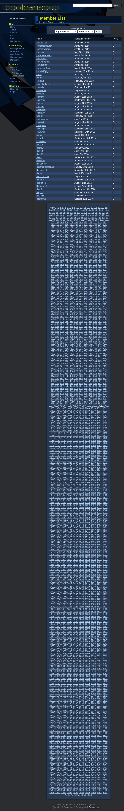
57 (64, 215)
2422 (105, 758)
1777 (75, 599)
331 (52, 269)
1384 (57, 502)
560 (57, 316)
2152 (105, 691)
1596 (69, 554)
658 (66, 336)
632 (57, 331)
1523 (51, 537)
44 (78, 212)
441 (62, 292)
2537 (75, 787)
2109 (87, 681)
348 (76, 272)
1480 (93, 525)
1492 (105, 527)
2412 (105, 755)
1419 (87, 510)
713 (99, 346)
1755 (63, 594)
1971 (99, 646)
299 (71, 262)
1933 (51, 639)
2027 (75, 661)
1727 (75, 587)
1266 (69, 473)
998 (84, 406)
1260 (93, 470)
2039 (87, 663)
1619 (87, 559)
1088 (81, 428)
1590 (93, 552)
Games (13, 67)
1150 (93, 443)
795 (90, 363)
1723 (51, 587)
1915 (63, 634)
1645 (63, 567)
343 (52, 272)
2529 (87, 785)
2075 (63, 673)
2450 (93, 765)
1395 (63, 505)
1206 (69, 458)
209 (99, 242)
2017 (75, 658)
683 (71, 341)
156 (76, 232)
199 (52, 242)
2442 (105, 763)
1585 (63, 552)
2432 (105, 760)
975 (90, 401)
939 (90, 393)
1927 (75, 636)
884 (57, 383)
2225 (63, 711)
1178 (81, 450)
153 (62, 232)
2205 (63, 706)
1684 (57, 577)
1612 (105, 557)
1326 (69, 487)
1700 (93, 579)
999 (88, 406)
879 (90, 381)
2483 (51, 775)
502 (66, 304)
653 (99, 334)
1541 (99, 539)
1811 (99, 606)
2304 (57, 730)
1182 (105, 450)
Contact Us (15, 41)
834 (104, 371)
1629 (87, 562)
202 (66, 242)
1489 (87, 527)
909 (62, 388)
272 (57, 257)
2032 (105, 661)
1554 (57, 544)
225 (62, 247)
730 (66, 351)
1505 (63, 532)
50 (100, 212)
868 (95, 378)
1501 (99, 530)
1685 (63, 577)
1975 (63, 649)
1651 (99, 567)
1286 (69, 478)
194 (85, 240)
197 (99, 240)
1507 (75, 532)
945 (62, 396)
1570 (93, 547)
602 (85, 324)
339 (90, 269)
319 (52, 267)
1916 (69, 634)
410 (85, 284)
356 (57, 274)
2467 (75, 770)
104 (57, 222)
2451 (99, 765)
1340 (93, 490)
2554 (57, 792)
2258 (81, 718)
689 (99, 341)
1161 (99, 445)
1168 (81, 448)
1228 (81, 463)
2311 (99, 730)
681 (62, 341)
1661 (99, 569)
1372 (105, 497)
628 (95, 329)
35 (107, 210)
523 (52, 309)
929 (99, 391)
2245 (63, 715)
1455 (63, 520)
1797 (75, 604)
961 (81, 398)
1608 (81, 557)
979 (52, 403)
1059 (87, 420)
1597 (75, 554)
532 (95, 309)
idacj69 (39, 151)
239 (71, 249)
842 (85, 373)
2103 (51, 681)
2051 (99, 666)
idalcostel (40, 160)
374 (85, 277)
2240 (93, 713)
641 (99, 331)
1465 (63, 522)
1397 (75, 505)
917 (99, 388)
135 (90, 227)
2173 (51, 698)
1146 (69, 443)
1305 (63, 482)
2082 (105, 673)
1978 (81, 649)
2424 (57, 760)
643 (52, 334)
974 (85, 401)
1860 (93, 619)
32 (96, 210)
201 (62, 242)
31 (93, 210)
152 (57, 232)
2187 (75, 701)
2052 (105, 666)
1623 (51, 562)
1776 (69, 599)
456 (76, 294)
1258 (81, 470)
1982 (105, 649)
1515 (63, 535)
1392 (105, 502)
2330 (93, 735)
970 (66, 401)
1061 (99, 420)
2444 (57, 765)
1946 (69, 641)
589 (81, 321)
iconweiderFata (43, 68)
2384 (57, 750)
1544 (57, 542)
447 (90, 292)
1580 (93, 549)
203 (71, 242)
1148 (81, 443)
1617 (75, 559)
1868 (81, 621)
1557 (75, 544)
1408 (81, 507)
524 (57, 309)
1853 (51, 619)
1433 (51, 515)
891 (90, 383)
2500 (93, 777)
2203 (51, 706)
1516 (69, 535)
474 (104, 297)
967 (52, 401)
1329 (87, 487)
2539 (87, 787)
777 (62, 361)
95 (78, 220)
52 (107, 212)
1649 (87, 567)
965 (99, 398)
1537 (75, 539)
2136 (69, 688)
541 (81, 311)
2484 (57, 775)
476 (57, 299)
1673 (51, 574)
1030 (93, 413)
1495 (63, 530)
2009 (87, 656)
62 (82, 215)
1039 (87, 416)
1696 (69, 579)
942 (104, 393)
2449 (87, 765)
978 (104, 401)
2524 (57, 785)
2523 (51, 785)
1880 (93, 624)
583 (52, 321)
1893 (51, 629)
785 (99, 361)
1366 (69, 497)
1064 (57, 423)
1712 (105, 582)
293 (99, 259)
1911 (99, 631)
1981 (99, 649)
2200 (93, 703)
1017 (75, 411)
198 (104, 240)
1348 (81, 492)
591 (90, 321)
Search (13, 33)
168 (76, 235)
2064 (57, 671)
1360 (93, 495)
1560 (93, 544)
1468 (81, 522)
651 (90, 334)
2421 (99, 758)
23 (64, 210)
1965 (63, 646)
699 (90, 344)
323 (71, 267)
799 (52, 366)
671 (71, 339)
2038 (81, 663)
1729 (87, 587)
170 (85, 235)
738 (104, 351)
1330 (93, 487)
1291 (99, 478)
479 (71, 299)
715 (52, 349)
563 (71, 316)
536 (57, 311)
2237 (75, 713)
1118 (81, 435)
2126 (69, 686)
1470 (93, 522)
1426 (69, 512)
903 (90, 386)
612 (76, 326)
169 (81, 235)
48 (93, 212)
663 (90, 336)
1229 (87, 463)
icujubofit (40, 122)
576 (76, 319)
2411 (99, 755)
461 (99, 294)
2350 (93, 740)
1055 (63, 420)
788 (57, 363)
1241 (99, 465)
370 (66, 277)
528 (76, 309)
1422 (105, 510)
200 (57, 242)
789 (62, 363)
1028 (81, 413)
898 (66, 386)
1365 (63, 497)
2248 (81, 715)
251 (71, 252)
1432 (105, 512)
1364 (57, 497)
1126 (69, 438)
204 (76, 242)
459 (90, 294)
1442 (105, 515)
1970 (93, 646)
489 (62, 301)
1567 (75, 547)
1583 (51, 552)
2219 (87, 708)
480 (76, 299)
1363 (51, 497)
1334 (57, 490)
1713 (51, 584)
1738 (81, 589)
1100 (93, 430)
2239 (87, 713)
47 (89, 212)
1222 (105, 460)
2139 (87, 688)
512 (57, 306)
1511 (99, 532)
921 (62, 391)
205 (81, 242)
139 (52, 230)
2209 (87, 706)
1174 (57, 450)
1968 (81, 646)
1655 (63, 569)
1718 (81, 584)
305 (99, 262)
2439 (87, 763)
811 (52, 368)
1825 (63, 611)
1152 (105, 443)
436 (95, 289)
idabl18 (39, 144)
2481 (99, 773)
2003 (51, 656)
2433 (51, 763)
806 (85, 366)
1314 (57, 485)
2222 (105, 708)
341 (99, 269)
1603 (51, 557)
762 (104, 356)
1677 (75, 574)
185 (99, 237)
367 (52, 277)
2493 (51, 777)
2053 (51, 668)
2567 (90, 795)
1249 (87, 468)
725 (99, 349)
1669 (87, 572)
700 (95, 344)
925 (81, 391)
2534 (57, 787)
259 (52, 254)
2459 (87, 768)
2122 (105, 683)
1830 (93, 611)
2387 (75, 750)
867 (90, 378)
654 (104, 334)
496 (95, 301)
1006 (69, 408)
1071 (99, 423)
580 (95, 319)
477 (62, 299)
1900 (93, 629)
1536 (69, 539)
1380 (93, 500)
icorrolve (40, 81)
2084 (57, 676)
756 (76, 356)
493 (81, 301)
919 (52, 391)
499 (52, 304)
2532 (105, 785)
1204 (57, 458)
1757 (75, 594)
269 (99, 254)
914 (85, 388)
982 (66, 403)
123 (90, 225)
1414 (57, 510)
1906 (69, 631)
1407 (75, 507)
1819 (87, 609)
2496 (69, 777)
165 (62, 235)
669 (62, 339)
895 (52, 386)
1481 (99, 525)
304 (95, 262)
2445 (63, 765)
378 (104, 277)
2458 (81, 768)
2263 (51, 720)
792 (76, 363)
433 (81, 289)
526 (66, 309)
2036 (69, 663)
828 (76, 371)
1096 (69, 430)
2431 (99, 760)
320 (57, 267)
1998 (81, 654)
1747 (75, 592)
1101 (99, 430)
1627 (75, 562)
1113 (51, 435)
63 (85, 215)
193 (81, 240)
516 (76, 306)
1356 (69, 495)
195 (90, 240)
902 (85, 386)
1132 (105, 438)
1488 (81, 527)
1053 (51, 420)
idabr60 (39, 148)
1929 (87, 636)
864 (76, 378)
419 (71, 287)
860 (57, 378)
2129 (87, 686)
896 (57, 386)
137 (99, 227)
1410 (93, 507)
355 (52, 274)
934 (66, 393)
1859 (87, 619)
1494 (57, 530)
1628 (81, 562)
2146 (69, 691)
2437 (75, 763)
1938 (81, 639)
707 (71, 346)
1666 (69, 572)
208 (95, 242)
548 (57, 314)
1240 (93, 465)
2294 (57, 728)
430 (66, 289)
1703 (51, 582)
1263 (51, 473)
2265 (63, 720)
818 (85, 368)
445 (81, 292)
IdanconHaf (41, 170)
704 (57, 346)
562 (66, 316)
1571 (99, 547)
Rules (12, 38)
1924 (57, 636)
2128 (81, 686)
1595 (63, 554)
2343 (51, 740)
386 (85, 279)
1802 (105, 604)
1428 (81, 512)
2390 (93, 750)
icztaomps (41, 141)
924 (76, 391)
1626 (69, 562)
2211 (99, 706)
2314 (57, 733)
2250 (93, 715)
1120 (93, 435)
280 (95, 257)
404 (57, 284)
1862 (105, 619)
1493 (51, 530)
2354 (57, 743)
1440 (93, 515)
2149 (87, 691)
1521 (99, 535)
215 (71, 244)
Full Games (17, 70)
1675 (63, 574)
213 (62, 244)
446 (85, 292)
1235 (63, 465)
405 (62, 284)
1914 (57, 634)
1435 (63, 515)
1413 (51, 510)
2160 (93, 693)
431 (71, 289)
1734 (57, 589)
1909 (87, 631)
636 (76, 331)
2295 (63, 728)
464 (57, 297)
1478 (81, 525)
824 (57, 371)
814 (66, 368)
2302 (105, 728)
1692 (105, 577)
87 (50, 220)
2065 (63, 671)
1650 (93, 567)
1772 (105, 597)
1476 (69, 525)
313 (81, 264)
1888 (81, 626)
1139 (87, 440)
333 (62, 269)
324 (76, 267)
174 (104, 235)
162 (104, 232)
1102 (105, 430)
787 (52, 363)
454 (66, 294)
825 (62, 371)
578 (85, 319)
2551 (99, 790)
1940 (93, 639)
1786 (69, 601)
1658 (81, 569)
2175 (63, 698)
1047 (75, 418)
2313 (51, 733)
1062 (105, 420)
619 (52, 329)
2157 (75, 693)
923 (71, 391)
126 (104, 225)
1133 (51, 440)
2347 (75, 740)
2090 (93, 676)
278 (85, 257)
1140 (93, 440)
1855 (63, 619)
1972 (105, 646)
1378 (81, 500)
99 (93, 220)
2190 (93, 701)
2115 (63, 683)
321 (62, 267)
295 (52, 262)
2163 (51, 696)
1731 (99, 587)
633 (62, 331)
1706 (69, 582)
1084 (57, 428)
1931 (99, 636)
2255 (63, 718)
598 (66, 324)
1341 (99, 490)
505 (81, 304)
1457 (75, 520)
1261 (99, 470)
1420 (93, 510)
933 (62, 393)
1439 (87, 515)
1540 (93, 539)
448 (95, 292)
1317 (75, 485)
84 (100, 217)
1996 (69, 654)
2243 (51, 715)
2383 (51, 750)
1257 (75, 470)
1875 (63, 624)
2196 (69, 703)
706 (66, 346)
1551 (99, 542)
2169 (87, 696)
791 (71, 363)
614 (85, 326)
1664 (57, 572)
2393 (51, 753)
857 (99, 376)
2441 (99, 763)
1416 (69, 510)
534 (104, 309)
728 (57, 351)
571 (52, 319)
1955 (63, 644)
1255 (63, 470)
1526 (69, 537)
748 (95, 354)
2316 (69, 733)
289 (81, 259)
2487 (75, 775)
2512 (105, 780)
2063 (51, 671)
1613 (51, 559)
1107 (75, 433)
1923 (51, 636)
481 (81, 299)
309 (62, 264)
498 (104, 301)
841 (81, 373)
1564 (57, 547)
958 (66, 398)
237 (62, 249)
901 (81, 386)
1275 (63, 475)
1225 (63, 463)
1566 (69, 547)
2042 (105, 663)
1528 (81, 537)
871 (52, 381)
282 (104, 257)
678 (104, 339)
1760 (93, 594)
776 (57, 361)
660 (76, 336)
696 (76, 344)
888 (76, 383)
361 (81, 274)
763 (52, 359)
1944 (57, 641)
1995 (63, 654)
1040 (93, 416)
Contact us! (94, 807)
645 (62, 334)
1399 (87, 505)
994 (65, 406)
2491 (99, 775)
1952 (105, 641)
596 (57, 324)
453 (62, 294)
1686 (69, 577)
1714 (57, 584)
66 (96, 215)
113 (99, 222)
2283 (51, 725)
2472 (105, 770)
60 (75, 215)
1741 (99, 589)
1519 (87, 535)
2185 (63, 701)
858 (104, 376)
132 (76, 227)
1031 (99, 413)
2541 (99, 787)
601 (81, 324)
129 (62, 227)
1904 (57, 631)
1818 (81, 609)
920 (57, 391)
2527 (75, 785)
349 (81, 272)
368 (57, 277)
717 (62, 349)
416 (57, 287)
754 (66, 356)
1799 (87, 604)
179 (71, 237)
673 (81, 339)
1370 (93, 497)
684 (76, 341)
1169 (87, 448)
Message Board (17, 48)
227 (71, 247)
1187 (75, 453)
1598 (81, 554)
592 (95, 321)
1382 (105, 500)
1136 (69, 440)
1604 (57, 557)
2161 (99, 693)
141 (62, 230)
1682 (105, 574)
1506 (69, 532)
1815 (63, 609)
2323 (51, 735)
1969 (87, 646)
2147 (75, 691)
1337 (75, 490)
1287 (75, 478)
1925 (63, 636)
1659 (87, 569)
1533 (51, 539)
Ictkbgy (39, 116)
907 (52, 388)
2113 (51, 683)
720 (76, 349)
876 (76, 381)
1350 (93, 492)
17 (102, 207)
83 (96, 217)
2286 (69, 725)
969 (62, 401)
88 (53, 220)
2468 (81, 770)
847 (52, 376)
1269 (87, 473)
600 (76, 324)
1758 (81, 594)
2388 (81, 750)
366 (104, 274)
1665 (63, 572)
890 (85, 383)
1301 (99, 480)
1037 (75, 416)
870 (104, 378)
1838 (81, 614)
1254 (57, 470)
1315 (63, 485)
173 (99, 235)
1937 (75, 639)
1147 (75, 443)
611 (71, 326)
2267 (75, 720)
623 (71, 329)
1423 (51, 512)
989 (99, 403)
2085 (63, 676)
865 (81, 378)
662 (85, 336)
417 (62, 287)
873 (62, 381)
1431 (99, 512)
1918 (81, 634)
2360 (93, 743)
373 (81, 277)
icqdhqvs (40, 103)
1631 (99, 562)
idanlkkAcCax (42, 176)
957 (62, 398)
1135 (63, 440)
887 (71, 383)
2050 (93, 666)
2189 (87, 701)
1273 (51, 475)
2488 (81, 775)
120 (76, 225)
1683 (51, 577)
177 (62, 237)
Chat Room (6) (16, 54)
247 (52, 252)
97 (85, 220)
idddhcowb (41, 199)
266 (85, 254)
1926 (69, 636)
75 (68, 217)
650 (85, 334)
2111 (99, 681)
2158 (81, 693)
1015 (63, 411)
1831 (99, 611)
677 (99, 339)
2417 (75, 758)
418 (66, 287)
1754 (57, 594)
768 (76, 359)
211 (52, 244)
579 (90, 319)
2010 (93, 656)
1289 (87, 478)
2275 (63, 723)
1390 (93, 502)
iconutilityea (41, 65)
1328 (81, 487)
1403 (51, 507)
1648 (81, 567)
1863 (51, 621)
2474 (57, 773)
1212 (105, 458)
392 (57, 282)
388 (95, 279)
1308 (81, 482)
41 (68, 212)
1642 (105, 564)
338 (85, 269)
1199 (87, 455)
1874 (57, 624)
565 (81, 316)
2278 (81, 723)
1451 (99, 517)
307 (52, 264)
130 (66, 227)
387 (90, 279)
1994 (57, 654)
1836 (69, 614)
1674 (57, 574)
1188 (81, 453)
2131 (99, 686)
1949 (87, 641)
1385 (63, 502)
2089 (87, 676)
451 (52, 294)
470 (85, 297)
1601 (99, 554)
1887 (75, 626)
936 (76, 393)
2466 (69, 770)
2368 (81, 745)
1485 (63, 527)
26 (75, 210)
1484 (57, 527)
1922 (105, 634)
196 (95, 240)
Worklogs (14, 51)
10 (77, 207)
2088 (81, 676)
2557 (75, 792)
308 (57, 264)
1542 (105, 539)
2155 (63, 693)
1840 (93, 614)
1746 (69, 592)
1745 (63, 592)
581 (99, 319)
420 (76, 287)
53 (50, 215)
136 (95, 227)
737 (99, 351)
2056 (69, 668)
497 (99, 301)
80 (85, 217)
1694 (57, 579)
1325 (63, 487)
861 (62, 378)
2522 (105, 782)
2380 (93, 748)
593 (99, 321)
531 (90, 309)
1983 (51, 651)
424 (95, 287)
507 (90, 304)
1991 (99, 651)
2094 (57, 678)
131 (71, 227)
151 (52, 232)
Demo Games (18, 76)
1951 (99, 641)
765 (62, 359)
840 (76, 373)
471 (90, 297)
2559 (87, 792)
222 (104, 244)
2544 (57, 790)
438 (104, 289)
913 (81, 388)
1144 (57, 443)
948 (76, 396)
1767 (75, 597)
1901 (99, 629)
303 (90, 262)
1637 (75, 564)
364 (95, 274)
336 (76, 269)
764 (57, 359)
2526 (69, 785)
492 (76, 301)
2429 (87, 760)
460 (95, 294)
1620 (93, 559)
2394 (57, 753)
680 (57, 341)
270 (104, 254)
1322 (105, 485)
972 (76, 401)
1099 (87, 430)
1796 (69, 604)
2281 (99, 723)
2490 (93, 775)
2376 (69, 748)
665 (99, 336)
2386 (69, 750)
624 (76, 329)
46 (85, 212)
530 (85, 309)
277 (81, 257)
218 (85, 244)
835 (52, 373)
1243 (51, 468)
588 (76, 321)
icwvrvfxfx (40, 132)
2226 (69, 711)
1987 (75, 651)
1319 (87, 485)
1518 (81, 535)
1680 (93, 574)
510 (104, 304)
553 (81, 314)
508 (95, 304)
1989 (87, 651)
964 (95, 398)
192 (76, 240)
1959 (87, 644)
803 (71, 366)
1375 (63, 500)
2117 (75, 683)
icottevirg (40, 87)
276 (76, 257)
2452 (105, 765)
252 (76, 252)
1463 (51, 522)
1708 (81, 582)
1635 (63, 564)
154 (66, 232)
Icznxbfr (39, 138)
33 (100, 210)
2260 (93, 718)
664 (95, 336)
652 (95, 334)
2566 (84, 795)
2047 (75, 666)
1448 (81, 517)
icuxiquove (41, 125)
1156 (69, 445)
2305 (63, 730)
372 (76, 277)
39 (60, 212)
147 (90, 230)
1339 (87, 490)
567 (90, 316)
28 (82, 210)
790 (66, 363)
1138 (81, 440)
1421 (99, 510)
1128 (81, 438)
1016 (69, 411)
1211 (99, 458)
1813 (51, 609)
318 (104, 264)
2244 (57, 715)
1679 (87, 574)
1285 (63, 478)
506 (85, 304)
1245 (63, 468)
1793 (51, 604)
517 (81, 306)
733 (81, 351)
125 (99, 225)
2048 (81, 666)
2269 (87, 720)
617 (99, 326)
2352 (105, 740)
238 (66, 249)
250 (66, 252)
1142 (105, 440)
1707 (75, 582)
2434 (57, 763)
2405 (63, 755)
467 (71, 297)
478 (66, 299)
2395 (63, 753)
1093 (51, 430)
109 (81, 222)
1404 (57, 507)
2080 (93, 673)
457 (81, 294)
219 (90, 244)
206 (85, 242)
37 (53, 212)
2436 (69, 763)
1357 (75, 495)
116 (57, 225)
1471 (99, 522)
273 (62, 257)
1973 (51, 649)
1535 (63, 539)
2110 (93, 681)
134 (85, 227)
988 (95, 403)
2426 (69, 760)
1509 (87, 532)
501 (62, 304)
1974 (57, 649)
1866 (69, 621)
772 (95, 359)
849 (62, 376)
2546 (69, 790)
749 (99, 354)
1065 (63, 423)
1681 (99, 574)
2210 (93, 706)
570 (104, 316)
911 (71, 388)
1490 (93, 527)
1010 (93, 408)
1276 (69, 475)
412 (95, 284)
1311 (99, 482)
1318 (81, 485)
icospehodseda (43, 84)
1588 (81, 552)
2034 (57, 663)
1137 (75, 440)
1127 (75, 438)
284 (57, 259)
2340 (93, 738)
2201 (99, 703)
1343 (51, 492)
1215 (63, 460)
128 (57, 227)
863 (71, 378)
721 (81, 349)
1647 (75, 567)
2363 (51, 745)
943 (52, 396)
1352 (105, 492)
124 (95, 225)
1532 (105, 537)
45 (82, 212)
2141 (99, 688)
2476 (69, 773)
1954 (57, 644)
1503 (51, 532)
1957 (75, 644)
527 (71, 309)
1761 (99, 594)
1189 (87, 453)
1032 (105, 413)
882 (104, 381)
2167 (75, 696)
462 (104, 294)
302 (85, 262)
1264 (57, 473)
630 (104, 329)
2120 (93, 683)
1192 (105, 453)
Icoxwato (40, 93)
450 (104, 292)
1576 (69, 549)
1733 (51, 589)
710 (85, 346)
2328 (81, 735)
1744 (57, 592)
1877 (75, 624)
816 (76, 368)
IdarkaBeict (41, 186)
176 (57, 237)
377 (99, 277)
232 (95, 247)
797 (99, 363)
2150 (93, 691)
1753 (51, 594)
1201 (99, 455)
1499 (87, 530)
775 (52, 361)
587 (71, 321)
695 (71, 344)
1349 (87, 492)
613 (81, 326)
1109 (87, 433)
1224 (57, 463)
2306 (69, 730)
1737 (75, 589)
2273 (51, 723)
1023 (51, 413)
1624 (57, 562)
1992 (105, 651)
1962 (105, 644)
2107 (75, 681)
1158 (81, 445)
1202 (105, 455)
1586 (69, 552)
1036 (69, 416)
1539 (87, 539)
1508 (81, 532)
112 (95, 222)
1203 (51, 458)
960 (76, 398)
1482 (105, 525)
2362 (105, 743)
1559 (87, 544)
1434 (57, 515)
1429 (87, 512)
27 (78, 210)
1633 (51, 564)
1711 (99, 582)
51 (103, 212)
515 (71, 306)
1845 (63, 616)
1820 (93, 609)
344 (57, 272)
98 (89, 220)
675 (90, 339)
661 (81, 336)
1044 (57, 418)
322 (66, 267)
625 (81, 329)
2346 (69, 740)
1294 (57, 480)
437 (99, 289)
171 (90, 235)
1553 (51, 544)
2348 (81, 740)
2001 (99, 654)
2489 (87, 775)
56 (60, 215)
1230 (93, 463)
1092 (105, 428)
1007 (75, 408)
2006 (69, 656)
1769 (87, 597)
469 (81, 297)
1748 (81, 592)
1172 (105, 448)
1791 (99, 601)
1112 (105, 433)
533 (99, 309)
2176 (69, 698)
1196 (69, 455)
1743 (51, 592)
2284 (57, 725)
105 (62, 222)
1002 (105, 406)
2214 (57, 708)
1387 (75, 502)
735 (90, 351)
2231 (99, 711)
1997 (75, 654)
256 (95, 252)
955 (52, 398)
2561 (99, 792)
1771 (99, 597)
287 (71, 259)
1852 (105, 616)
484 (95, 299)
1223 (51, 463)
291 (90, 259)
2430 (93, 760)
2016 (69, 658)
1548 (81, 542)
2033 (51, 663)
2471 (99, 770)
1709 (87, 582)
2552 (105, 790)
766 (66, 359)
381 (62, 279)
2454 (57, 768)
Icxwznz (40, 135)
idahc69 (39, 154)
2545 (63, 790)
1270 (93, 473)
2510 (93, 780)
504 (76, 304)
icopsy (39, 74)
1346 (69, 492)
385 (81, 279)
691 (52, 344)
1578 (81, 549)
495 (90, 301)
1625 (63, 562)
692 (57, 344)
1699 (87, 579)
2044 (57, 666)
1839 (87, 614)
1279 (87, 475)
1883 (51, 626)
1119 (87, 435)
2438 (81, 763)
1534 (57, 539)
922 (66, 391)
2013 (51, 658)
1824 (57, 611)
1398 (81, 505)
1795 (63, 604)
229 (81, 247)
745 (81, 354)
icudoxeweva (42, 119)
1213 (51, 460)
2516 (69, 782)
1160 (93, 445)
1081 (99, 425)
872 (57, 381)
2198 (81, 703)
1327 (75, 487)
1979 (87, 649)
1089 (87, 428)
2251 (99, 715)
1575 (63, 549)
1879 (87, 624)
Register (14, 89)
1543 (51, 542)
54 (53, 215)
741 (62, 354)
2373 (51, 748)
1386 (69, 502)
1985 (63, 651)
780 (76, 361)
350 (85, 272)
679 (52, 341)
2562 (105, 792)
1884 (57, 626)
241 (81, 249)
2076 (69, 673)
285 (62, 259)
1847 (75, 616)
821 (99, 368)
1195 (63, 455)
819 (90, 368)
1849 (87, 616)
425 (99, 287)
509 (99, 304)
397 (81, 282)
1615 (63, 559)
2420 (93, 758)
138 (104, 227)
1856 (69, 619)
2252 (105, 715)
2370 (93, 745)
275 (71, 257)
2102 (105, 678)
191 (71, 240)
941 (99, 393)
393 (62, 282)
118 (66, 225)
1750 (93, 592)
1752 (105, 592)
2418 (81, 758)
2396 (69, 753)
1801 (99, 604)
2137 (75, 688)
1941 (99, 639)
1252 (105, 468)
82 (93, 217)
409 (81, 284)
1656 (69, 569)
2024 (57, 661)
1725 (63, 587)
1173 (51, 450)
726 (104, 349)
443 (71, 292)
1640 (93, 564)
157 (81, 232)
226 (66, 247)
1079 (87, 425)
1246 (69, 468)
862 (66, 378)
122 (85, 225)
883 (52, 383)
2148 (81, 691)
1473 (51, 525)
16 (99, 207)
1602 (105, 554)
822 (104, 368)
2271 (99, 720)
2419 (87, 758)
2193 (51, 703)
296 (57, 262)
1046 (69, 418)
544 (95, 311)
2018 (81, 658)
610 (66, 326)
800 (57, 366)
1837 (75, 614)
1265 (63, 473)
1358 (81, 495)
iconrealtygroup (43, 49)
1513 (51, 535)
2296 (69, 728)
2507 (75, 780)
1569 (87, 547)
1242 (105, 465)
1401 (99, 505)
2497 (75, 777)
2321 (99, 733)
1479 (87, 525)
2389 (87, 750)
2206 (69, 706)
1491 (99, 527)
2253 (51, 718)
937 (81, 393)
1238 (81, 465)
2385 (63, 750)
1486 (69, 527)
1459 (87, 520)
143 (71, 230)
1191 (99, 453)
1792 (105, 601)
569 (99, 316)
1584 (57, 552)
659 (71, 336)
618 (104, 326)
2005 (63, 656)
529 (81, 309)
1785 (63, 601)
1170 (93, 448)
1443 (51, 517)
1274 (57, 475)
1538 (81, 539)
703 (52, 346)
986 (85, 403)
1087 (75, 428)
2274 (57, 723)
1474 (57, 525)
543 (90, 311)
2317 (75, 733)
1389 (87, 502)
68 (103, 215)
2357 (75, 743)
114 (104, 222)
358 (66, 274)
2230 (93, 711)
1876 (69, 624)
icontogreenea (42, 62)
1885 (63, 626)
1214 (57, 460)
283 (52, 259)
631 (52, 331)
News (12, 27)
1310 (93, 482)
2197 (75, 703)
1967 (75, 646)
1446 (69, 517)
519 (90, 306)
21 (57, 210)
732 (76, 351)
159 (90, 232)
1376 (69, 500)
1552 (105, 542)
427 (52, 289)
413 (99, 284)
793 (81, 363)
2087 (75, 676)
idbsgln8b (40, 195)
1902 (105, 629)
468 (76, 297)
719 (71, 349)
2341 (99, 738)
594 (104, 321)
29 (85, 210)
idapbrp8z (40, 179)
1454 (57, 520)
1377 (75, 500)
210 (104, 242)
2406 (69, 755)
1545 (63, 542)
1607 (75, 557)
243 (90, 249)
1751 (99, 592)
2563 (67, 795)
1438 (81, 515)
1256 (69, 470)
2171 (99, 696)
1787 (75, 601)
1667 (75, 572)
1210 (93, 458)
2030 (93, 661)
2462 (105, 768)
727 (52, 351)
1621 (99, 559)
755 (71, 356)
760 (95, 356)
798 (104, 363)
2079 (87, 673)
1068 (81, 423)
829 (81, 371)
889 (81, 383)
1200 (93, 455)
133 (81, 227)
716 (57, 349)
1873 (51, 624)
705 (62, 346)
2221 (99, 708)
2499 (87, 777)
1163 (51, 448)
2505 (63, 780)
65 (93, 215)
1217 (75, 460)
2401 (99, 753)
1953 (51, 644)
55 (57, 215)
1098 (81, 430)
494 (85, 301)
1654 (57, 569)
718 (66, 349)
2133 (51, 688)
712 (95, 346)
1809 (87, 606)
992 (55, 406)
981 (62, 403)
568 (95, 316)
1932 (105, 636)
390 (104, 279)
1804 (57, 606)
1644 (57, 567)
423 (90, 287)
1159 (87, 445)
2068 (81, 671)
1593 (51, 554)
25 (71, 210)
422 (85, 287)
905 (99, 386)
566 (85, 316)
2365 (63, 745)
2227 (75, 711)
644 (57, 334)
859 (52, 378)
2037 (75, 663)
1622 (105, 559)
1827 (75, 611)
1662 (105, 569)
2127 (75, 686)
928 (95, 391)
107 (71, 222)
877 (81, 381)
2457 (75, 768)
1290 (93, 478)
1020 (93, 411)
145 (81, 230)
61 (78, 215)
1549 (87, 542)
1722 (105, 584)
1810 (93, 606)
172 (95, 235)
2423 (51, 760)
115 (52, 225)
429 (62, 289)
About (13, 30)
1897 (75, 629)
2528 (81, 785)
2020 (93, 658)
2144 (57, 691)
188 (57, 240)
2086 (69, 676)
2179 (87, 698)
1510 (93, 532)
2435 (63, 763)
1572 (105, 547)
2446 (69, 765)
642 (104, 331)
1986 (69, 651)
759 (90, 356)
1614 (57, 559)
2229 (87, 711)
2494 (57, 777)
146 (85, 230)
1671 (99, 572)
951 (90, 396)
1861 (99, 619)
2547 (75, 790)
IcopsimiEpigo (42, 71)
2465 (63, 770)
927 (90, 391)
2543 (51, 790)
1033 (51, 416)
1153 (51, 445)
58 (68, 215)
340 (95, 269)
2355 (63, 743)
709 (81, 346)
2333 (51, 738)
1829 (87, 611)
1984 (57, 651)
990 (104, 403)
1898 (81, 629)
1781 (99, 599)
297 (62, 262)
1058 (81, 420)
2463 (51, 770)
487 (52, 301)
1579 (87, 549)
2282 (105, 723)
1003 (51, 408)
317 (99, 264)
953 (99, 396)
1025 (63, 413)
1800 (93, 604)
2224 (57, 711)
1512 (105, 532)
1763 (51, 597)
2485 (63, 775)
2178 (81, 698)
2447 (75, 765)
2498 (81, 777)
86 (107, 217)
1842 (105, 614)
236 (57, 249)
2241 (99, 713)
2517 (75, 782)
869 (99, 378)
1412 (105, 507)
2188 (81, 701)
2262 (105, 718)
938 (85, 393)
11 (81, 207)
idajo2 (39, 157)
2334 (57, 738)
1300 (93, 480)
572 (57, 319)
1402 (105, 505)
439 (52, 292)
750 (104, 354)
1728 (81, 587)
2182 (105, 698)
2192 (105, 701)
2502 (105, 777)
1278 (81, 475)
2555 (63, 792)
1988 (81, 651)
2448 (81, 765)
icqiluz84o (40, 113)
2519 (87, 782)
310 (66, 264)
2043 (51, 666)
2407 (75, 755)
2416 (69, 758)
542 (85, 311)
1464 (57, 522)
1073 (51, 425)
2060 (93, 668)
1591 (99, 552)
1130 (93, 438)
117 (62, 225)
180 (76, 237)
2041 (99, 663)
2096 (69, 678)
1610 (93, 557)
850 (66, 376)
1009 (87, 408)
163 (52, 235)
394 (66, 282)
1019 (87, 411)
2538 (81, 787)
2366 (69, 745)
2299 (87, 728)
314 (85, 264)
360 (76, 274)
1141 (99, 440)
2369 (87, 745)
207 (90, 242)
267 (90, 254)
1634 (57, 564)
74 (64, 217)
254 (85, 252)
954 (104, 396)
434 (85, 289)
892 (95, 383)
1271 (99, 473)
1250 (93, 468)
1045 (63, 418)
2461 (99, 768)
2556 (69, 792)
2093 (51, 678)
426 (104, 287)
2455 (63, 768)
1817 (75, 609)
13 (88, 207)
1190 (93, 453)
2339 (87, 738)
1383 (51, 502)
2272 (105, 720)
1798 (81, 604)
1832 (105, 611)
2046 (69, 666)
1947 (75, 641)
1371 (99, 497)
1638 (81, 564)
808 (95, 366)
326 (85, 267)
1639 (87, 564)
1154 (57, 445)
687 (90, 341)
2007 (75, 656)
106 (66, 222)
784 (95, 361)
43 (75, 212)
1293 (51, 480)
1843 (51, 616)
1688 (81, 577)
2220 (93, 708)
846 (104, 373)
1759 (87, 594)
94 (75, 220)
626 (85, 329)
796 (95, 363)
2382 (105, 748)
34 (103, 210)
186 (104, 237)
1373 (51, 500)
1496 (69, 530)
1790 (93, 601)
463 (52, 297)
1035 (63, 416)
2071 (99, 671)
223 (52, 247)
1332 (105, 487)
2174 (57, 698)
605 (99, 324)
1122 (105, 435)
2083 (51, 676)
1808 (81, 606)
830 (85, 371)
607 (52, 326)
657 (62, 336)
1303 (51, 482)
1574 (57, 549)
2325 (63, 735)
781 (81, 361)
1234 (57, 465)
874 (66, 381)
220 (95, 244)
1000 (94, 406)
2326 (69, 735)
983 (71, 403)
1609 (87, 557)
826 (66, 371)
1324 (57, 487)
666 (104, 336)
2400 (93, 753)
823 (52, 371)
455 (71, 294)
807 (90, 366)
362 (85, 274)
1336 (69, 490)
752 (57, 356)
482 (85, 299)
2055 (63, 668)
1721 (99, 584)
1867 (75, 621)
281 (99, 257)
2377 (75, 748)
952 (95, 396)
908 (57, 388)
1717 (75, 584)
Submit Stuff (16, 81)
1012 (105, 408)
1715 (63, 584)
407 (71, 284)
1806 (69, 606)
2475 (63, 773)
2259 (87, 718)
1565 (63, 547)
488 (57, 301)
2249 (87, 715)
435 (90, 289)
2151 (99, 691)
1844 (57, 616)
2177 (75, 698)
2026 (69, 661)
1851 (99, 616)
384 (76, 279)
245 (99, 249)
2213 (51, 708)
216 (76, 244)
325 (81, 267)
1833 (51, 614)
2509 (87, 780)
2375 (63, 748)
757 (81, 356)
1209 (87, 458)
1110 (93, 433)
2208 (81, 706)
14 (92, 207)
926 (85, 391)
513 (62, 306)
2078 (81, 673)
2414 (57, 758)
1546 (69, 542)
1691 (99, 577)
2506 (69, 780)
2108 (81, 681)
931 (52, 393)
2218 (81, 708)
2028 (81, 661)
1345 (63, 492)
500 (57, 304)
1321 (99, 485)
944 (57, 396)
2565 (78, 795)
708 (76, 346)
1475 (63, 525)
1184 (57, 453)
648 (76, 334)
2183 (51, 701)
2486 (69, 775)
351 (90, 272)
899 (71, 386)
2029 (87, 661)
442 (66, 292)
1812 (105, 606)
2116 (69, 683)
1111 (99, 433)
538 (66, 311)
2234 (57, 713)
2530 (93, 785)
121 (81, 225)
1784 (57, 601)
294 (104, 259)
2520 (93, 782)
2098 (81, 678)
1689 (87, 577)
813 (62, 368)
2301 (99, 728)
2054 (57, 668)
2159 (87, 693)
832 (95, 371)
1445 (63, 517)
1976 (69, 649)
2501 (99, 777)
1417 (75, 510)
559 (52, 316)
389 (99, 279)
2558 (81, 792)
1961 (99, 644)
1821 (99, 609)
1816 (69, 609)
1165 (63, 448)
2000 (93, 654)
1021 (99, 411)
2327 (75, 735)
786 (104, 361)
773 (99, 359)
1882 (105, 624)
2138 (81, 688)
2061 (99, 668)
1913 (51, 634)
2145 (63, 691)
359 (71, 274)
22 (60, 210)
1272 (105, 473)
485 (99, 299)
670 (66, 339)
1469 (87, 522)
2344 (57, 740)
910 (66, 388)
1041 (99, 416)
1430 (93, 512)
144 (76, 230)
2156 (69, 693)
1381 (99, 500)
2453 (51, 768)
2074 (57, 673)
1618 (81, 559)
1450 (93, 517)
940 (95, 393)
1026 (69, 413)
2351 (99, 740)
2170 (93, 696)
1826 (69, 611)
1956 (69, 644)
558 (104, 314)
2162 (105, 693)
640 (95, 331)
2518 (81, 782)
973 (81, 401)
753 (62, 356)
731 (71, 351)
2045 (63, 666)
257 (99, 252)
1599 (87, 554)
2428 (81, 760)
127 (52, 227)
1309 (87, 482)
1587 (75, 552)
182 (85, 237)
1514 (57, 535)
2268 (81, 720)
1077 (75, 425)
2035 (63, 663)
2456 (69, 768)
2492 (105, 775)
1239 (87, 465)
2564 (72, 795)
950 (85, 396)
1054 (57, 420)
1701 (99, 579)
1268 (81, 473)
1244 (57, 468)
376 (95, 277)
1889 (87, 626)
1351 (99, 492)
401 (99, 282)
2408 (81, 755)
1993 (51, 654)
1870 (93, 621)
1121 (99, 435)
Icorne (39, 77)
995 (69, 406)
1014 (57, 411)
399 (90, 282)
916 (95, 388)
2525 (63, 785)
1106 (69, 433)
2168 (81, 696)
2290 (93, 725)
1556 (69, 544)
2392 (105, 750)
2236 (69, 713)
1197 (75, 455)
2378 (81, 748)
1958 (81, 644)
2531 (99, 785)
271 (52, 257)
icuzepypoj (41, 128)
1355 (63, 495)
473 (99, 297)
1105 (63, 433)
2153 (51, 693)
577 (81, 319)
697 (81, 344)
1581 (99, 549)
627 (90, 329)
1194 (57, 455)
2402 (105, 753)
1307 (75, 482)
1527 (75, 537)
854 (85, 376)
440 (57, 292)
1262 (105, 470)
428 (57, 289)
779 (71, 361)
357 (62, 274)
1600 (93, 554)
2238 (81, 713)
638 (85, 331)
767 (71, 359)
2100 (93, 678)
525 (62, 309)
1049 (87, 418)
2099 (87, 678)
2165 (63, 696)
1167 (75, 448)
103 (52, 222)
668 (57, 339)
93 (71, 220)
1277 (75, 475)
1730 (93, 587)
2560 (93, 792)
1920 (93, 634)
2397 (75, 753)
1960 (93, 644)
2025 (63, 661)
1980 (93, 649)
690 (104, 341)
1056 (69, 420)
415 (52, 287)
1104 (57, 433)
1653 (51, 569)
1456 (69, 520)
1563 (51, 547)
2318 (81, 733)
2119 (87, 683)
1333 (51, 490)
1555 (63, 544)
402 (104, 282)
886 (66, 383)
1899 (87, 629)
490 (66, 301)
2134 (57, 688)
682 (66, 341)
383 (71, 279)
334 (66, 269)
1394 (57, 505)
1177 (75, 450)
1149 (87, 443)
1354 (57, 495)
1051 (99, 418)
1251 (99, 468)
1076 (69, 425)
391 (52, 282)
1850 (93, 616)
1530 (93, 537)
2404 (57, 755)
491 (71, 301)
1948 (81, 641)
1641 (99, 564)
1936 (69, 639)
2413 (51, 758)
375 (90, 277)
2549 (87, 790)
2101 (99, 678)
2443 (51, 765)
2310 (93, 730)
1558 (81, 544)
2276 (69, 723)
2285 (63, 725)
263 (71, 254)
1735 (63, 589)
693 (62, 344)
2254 (57, 718)
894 (104, 383)
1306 (69, 482)
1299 (87, 480)
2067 (75, 671)
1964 (57, 646)
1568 (81, 547)
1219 (87, 460)
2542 (105, 787)
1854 (57, 619)
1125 (63, 438)
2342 (105, 738)
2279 (87, 723)
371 (71, 277)
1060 (93, 420)
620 (57, 329)
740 (57, 354)
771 (90, 359)
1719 (87, 584)
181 (81, 237)
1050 (93, 418)
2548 (81, 790)
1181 (99, 450)
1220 (93, 460)
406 (66, 284)
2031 (99, 661)
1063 (51, 423)
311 (71, 264)
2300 (93, 728)
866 (85, 378)
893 (99, 383)
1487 (75, 527)
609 (62, 326)
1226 (69, 463)
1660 (93, 569)
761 (99, 356)
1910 (93, 631)
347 (71, 272)
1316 (69, 485)
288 (76, 259)
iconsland (40, 52)
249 (62, 252)
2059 (87, 668)
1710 (93, 582)
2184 (57, 701)
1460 (93, 520)
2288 (81, 725)
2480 (93, 773)
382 (66, 279)
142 (66, 230)
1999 (87, 654)
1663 (51, 572)
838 (66, 373)
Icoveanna (41, 90)
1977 (75, 649)
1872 (105, 621)
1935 (63, 639)
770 (85, 359)
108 (76, 222)
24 (68, 210)
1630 (93, 562)
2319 (87, 733)
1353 (51, 495)
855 (90, 376)
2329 (87, 735)
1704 (57, 582)
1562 (105, 544)
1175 (63, 450)
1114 (57, 435)
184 (95, 237)
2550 (93, 790)
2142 (105, 688)
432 (76, 289)
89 (57, 220)
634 (66, 331)
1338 (81, 490)
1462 (105, 520)
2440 (93, 763)
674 (85, 339)
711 (90, 346)
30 (89, 210)
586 (66, 321)
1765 (63, 597)
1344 (57, 492)
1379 (87, 500)
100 (97, 220)
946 (66, 396)
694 (66, 344)
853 (81, 376)
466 (66, 297)
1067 (75, 423)
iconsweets (41, 58)
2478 (81, 773)
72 (57, 217)
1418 (81, 510)
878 (85, 381)
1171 (99, 448)
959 (71, 398)
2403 (51, 755)
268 (95, 254)
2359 (87, 743)
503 (71, 304)
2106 (69, 681)
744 (76, 354)
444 (76, 292)
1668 (81, 572)
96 (82, 220)
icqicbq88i (40, 109)
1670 (93, 572)
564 (76, 316)
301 (81, 262)
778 (66, 361)
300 (76, 262)
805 (81, 366)
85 (103, 217)
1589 (87, 552)
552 (76, 314)
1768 (81, 597)
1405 (63, 507)
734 (85, 351)
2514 (57, 782)
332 (57, 269)
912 (76, 388)
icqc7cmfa (41, 100)
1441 (99, 515)
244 (95, 249)
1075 (63, 425)
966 (104, 398)
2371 (99, 745)
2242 (105, 713)
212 (57, 244)
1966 (69, 646)
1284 (57, 478)
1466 (69, 522)
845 (99, 373)
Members (14, 60)
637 (81, 331)
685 (81, 341)
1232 (105, 463)
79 (82, 217)
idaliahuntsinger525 (45, 167)
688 (95, 341)
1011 (99, 408)
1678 (81, 574)
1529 (87, 537)
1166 (69, 448)
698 (85, 344)
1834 (57, 614)
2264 (57, 720)
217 (81, 244)
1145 (63, 443)
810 (104, 366)
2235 (63, 713)
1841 (99, 614)
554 (85, 314)
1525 (63, 537)
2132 (105, 686)
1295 (63, 480)
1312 (105, 482)
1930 (93, 636)
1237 (75, 465)
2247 (75, 715)
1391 (99, 502)
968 (57, 401)
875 (71, 381)
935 (71, 393)
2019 (87, 658)
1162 (105, 445)
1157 (75, 445)
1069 (87, 423)
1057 (75, 420)
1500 (93, 530)
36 (50, 212)
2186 (69, 701)
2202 (105, 703)
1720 (93, 584)
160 (95, 232)
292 (95, 259)
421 (81, 287)
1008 (81, 408)
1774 (57, 599)
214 (66, 244)
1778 (81, 599)
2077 (75, 673)
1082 (105, 425)
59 (71, 215)
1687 (75, 577)
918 (104, 388)
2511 (99, 780)
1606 (69, 557)
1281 (99, 475)
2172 (105, 696)
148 (95, 230)
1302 (105, 480)
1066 (69, 423)
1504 (57, 532)
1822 (105, 609)
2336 (69, 738)
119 (71, 225)
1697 (75, 579)
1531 (99, 537)
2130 (93, 686)
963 (90, 398)
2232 (105, 711)
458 (85, 294)
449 (99, 292)
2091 (99, 676)
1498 (81, 530)
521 (99, 306)
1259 (87, 470)
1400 (93, 505)
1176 (69, 450)
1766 (69, 597)
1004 (57, 408)
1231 (99, 463)
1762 (105, 594)
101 (101, 220)
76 (71, 217)
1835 (63, 614)
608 (57, 326)
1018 (81, 411)
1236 (69, 465)
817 (81, 368)
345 (62, 272)
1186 (69, 453)
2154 (57, 693)
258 (104, 252)
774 (104, 359)
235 (52, 249)
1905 (63, 631)
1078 (81, 425)
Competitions (16, 57)
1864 (57, 621)
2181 (99, 698)
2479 (87, 773)
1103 (51, 433)
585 (62, 321)
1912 (105, 631)
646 (66, 334)
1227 (75, 463)
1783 (51, 601)
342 (104, 269)
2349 (87, 740)
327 (90, 267)
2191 (99, 701)
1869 (87, 621)
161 (99, 232)
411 (90, 284)
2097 (75, 678)
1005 (63, 408)
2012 (105, 656)
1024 (57, 413)
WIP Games (17, 73)
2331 (99, 735)
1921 (99, 634)
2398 (81, 753)
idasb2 (39, 189)
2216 (69, 708)
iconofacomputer (44, 46)
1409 (87, 507)
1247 (75, 468)
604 (95, 324)
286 (66, 259)
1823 (51, 611)
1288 (81, 478)
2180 (93, 698)
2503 (51, 780)
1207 (75, 458)
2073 (51, 673)
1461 (99, 520)
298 (66, 262)
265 (81, 254)
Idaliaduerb (41, 164)
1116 (69, 435)
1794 (57, 604)
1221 (99, 460)
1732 (105, 587)
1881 (99, 624)
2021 (99, 658)
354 (104, 272)
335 (71, 269)
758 (85, 356)
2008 (81, 656)
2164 (57, 696)
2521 (99, 782)
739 (52, 354)
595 (52, 324)
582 (104, 319)
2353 (51, 743)
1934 (57, 639)
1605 (63, 557)
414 (104, 284)
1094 (57, 430)
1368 (81, 497)
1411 (99, 507)
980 (57, 403)
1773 (51, 599)
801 (62, 366)
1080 (93, 425)
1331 (99, 487)
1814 (57, 609)
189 (62, 240)
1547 (75, 542)
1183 (51, 453)
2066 (69, 671)
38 (57, 212)
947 (71, 396)
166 (66, 235)
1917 (75, 634)
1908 (81, 631)
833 (99, 371)
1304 (57, 482)
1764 (57, 597)
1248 (81, 468)
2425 (63, 760)
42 (71, 212)
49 (96, 212)
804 (76, 366)
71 (53, 217)
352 (95, 272)
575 (71, 319)
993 (60, 406)
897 (62, 386)
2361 (99, 743)
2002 (105, 654)
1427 (75, 512)
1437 (75, 515)
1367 (75, 497)
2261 (99, 718)
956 (57, 398)
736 (95, 351)
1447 (75, 517)
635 (71, 331)
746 (85, 354)
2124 (57, 686)
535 (52, 311)
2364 (57, 745)
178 (66, 237)
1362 (105, 495)
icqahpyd (40, 97)
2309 (87, 730)
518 (85, 306)
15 (95, 207)
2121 (99, 683)
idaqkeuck (41, 183)
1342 (105, 490)
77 (75, 217)
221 (99, 244)
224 (57, 247)
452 (57, 294)
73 (60, 217)
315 (90, 264)
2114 (57, 683)
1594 (57, 554)
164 (57, 235)
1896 (69, 629)
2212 (105, 706)
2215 (63, 708)
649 (81, 334)
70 (50, 217)
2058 (81, 668)
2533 (51, 787)
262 (66, 254)
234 (104, 247)
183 (90, 237)
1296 (69, 480)
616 (95, 326)
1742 (105, 589)
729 (62, 351)
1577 (75, 549)
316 (95, 264)
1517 (75, 535)
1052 (105, 418)
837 (62, 373)
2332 (105, 735)
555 (90, 314)
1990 (93, 651)
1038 (81, 416)
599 (71, 324)
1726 (69, 587)
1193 (51, 455)
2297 (75, 728)
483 (90, 299)
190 (66, 240)
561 (62, 316)
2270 (93, 720)
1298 (81, 480)
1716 (69, 584)
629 (99, 329)
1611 (99, 557)
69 (107, 215)
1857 (75, 619)
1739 (87, 589)
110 (85, 222)
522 (104, 306)
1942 (105, 639)
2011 (99, 656)
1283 (51, 478)
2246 (69, 715)
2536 (69, 787)
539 (71, 311)
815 (71, 368)
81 (89, 217)
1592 (105, 552)
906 (104, 386)
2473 (51, 773)
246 (104, 249)
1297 (75, 480)
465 (62, 297)
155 (71, 232)
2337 (75, 738)
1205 (63, 458)
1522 (105, 535)
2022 (105, 658)
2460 (93, 768)
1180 (93, 450)
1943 (51, 641)
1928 (81, 636)
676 (95, 339)
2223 (51, 711)
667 (52, 339)
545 (99, 311)
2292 (105, 725)
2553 (51, 792)
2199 (87, 703)
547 (52, 314)
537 (62, 311)
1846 (69, 616)
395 (71, 282)
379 (52, 279)
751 (52, 356)
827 (71, 371)
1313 (51, 485)
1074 (57, 425)
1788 (81, 601)
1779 (87, 599)
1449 (87, 517)
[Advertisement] (20, 115)
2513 (51, 782)
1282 (105, 475)
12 (85, 207)
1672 (105, 572)
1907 (75, 631)
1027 (75, 413)
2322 (105, 733)
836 (57, 373)
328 (95, 267)
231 (90, 247)
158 (85, 232)
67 (100, 215)
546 (104, 311)
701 (99, 344)
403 (52, 284)
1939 (87, 639)
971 (71, 401)
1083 (51, 428)
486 (104, 299)
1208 (81, 458)
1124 (57, 438)
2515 (63, 782)
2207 (75, 706)
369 (62, 277)
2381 (99, 748)
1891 (99, 626)
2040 (93, 663)
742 (66, 354)
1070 (93, 423)
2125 (63, 686)
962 (85, 398)
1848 (81, 616)
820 (95, 368)
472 (95, 297)
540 (76, 311)
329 (99, 267)
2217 (75, 708)
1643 (51, 567)
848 (57, 376)
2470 (93, 770)
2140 (93, 688)
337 (81, 269)
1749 (87, 592)
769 (81, 359)
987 (90, 403)
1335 (63, 490)
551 (71, 314)
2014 (57, 658)
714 (104, 346)
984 (76, 403)
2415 (63, 758)
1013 (51, 411)
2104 (57, 681)
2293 (51, 728)
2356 (69, 743)
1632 (105, 562)
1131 (99, 438)
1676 (69, 574)
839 (71, 373)
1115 (63, 435)
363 (90, 274)
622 (66, 329)
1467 (75, 522)
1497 (75, 530)
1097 (75, 430)
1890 (93, 626)
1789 (87, 601)
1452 (105, 517)
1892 (105, 626)
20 (53, 210)
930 (104, 391)
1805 (63, 606)
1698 (81, 579)
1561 (99, 544)
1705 (63, 582)
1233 (51, 465)
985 (81, 403)
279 (90, 257)
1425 (63, 512)
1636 (69, 564)
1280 (93, 475)
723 (90, 349)
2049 (87, 666)
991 (50, 406)
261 (62, 254)
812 (57, 368)
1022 (105, 411)
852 (76, 376)
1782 (105, 599)
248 (57, 252)
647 (71, 334)
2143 (51, 691)
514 (66, 306)
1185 (63, 453)
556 (95, 314)
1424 (57, 512)
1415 (63, 510)
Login (12, 92)
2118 (81, 683)
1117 (75, 435)
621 (62, 329)
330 (104, 267)
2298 (81, 728)
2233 (51, 713)
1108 (81, 433)
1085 (63, 428)
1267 (75, 473)
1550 (93, 542)
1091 (99, 428)
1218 (81, 460)
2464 (57, 770)
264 (76, 254)
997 (79, 406)
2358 (81, 743)
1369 (87, 497)
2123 (51, 686)
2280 (93, 723)
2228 (81, 711)
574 (66, 319)
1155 (63, 445)
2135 (63, 688)
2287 (75, 725)
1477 (75, 525)
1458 (81, 520)
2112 (105, 681)
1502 (105, 530)
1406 (69, 507)
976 (95, 401)
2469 (87, 770)
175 (52, 237)
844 (95, 373)
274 (66, 257)
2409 (87, 755)
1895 (63, 629)
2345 (63, 740)
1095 (63, 430)
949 (81, 396)
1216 (69, 460)
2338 (81, 738)
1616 (69, 559)
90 (61, 220)
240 (76, 249)
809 (99, 366)
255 (90, 252)
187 (52, 240)
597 (62, 324)
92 (68, 220)
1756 (69, 594)
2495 (63, 777)
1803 (51, 606)
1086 (69, 428)
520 (95, 306)
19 (50, 210)
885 (62, 383)
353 (99, 272)
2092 (105, 676)
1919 (87, 634)
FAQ (12, 35)
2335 (63, 738)
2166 (69, 696)
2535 (63, 787)
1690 (93, 577)
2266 (69, 720)
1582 (105, 549)
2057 (75, 668)
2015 (63, 658)
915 (90, 388)
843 (90, 373)
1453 (51, 520)
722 (85, 349)
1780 (93, 599)
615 (90, 326)
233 (99, 247)
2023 (51, 661)
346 (66, 272)
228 (76, 247)
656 (57, 336)
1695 (63, 579)
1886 (69, 626)
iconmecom (41, 42)
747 (90, 354)
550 (66, 314)
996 (74, 406)
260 (57, 254)
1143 (51, 443)
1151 (99, 443)
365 (99, 274)
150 (104, 230)
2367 (75, 745)
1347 (75, 492)
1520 (93, 535)
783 (90, 361)
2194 (57, 703)
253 (81, 252)
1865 (63, 621)
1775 (63, 599)
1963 (51, 646)
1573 (51, 549)
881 (99, 381)
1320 (93, 485)
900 (76, 386)
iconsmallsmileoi (43, 55)
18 (106, 207)
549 (62, 314)
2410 (93, 755)
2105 (63, 681)
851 (71, 376)
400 (95, 282)
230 (85, 247)
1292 (105, 478)
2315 (63, 733)
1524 (57, 537)
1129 (87, 438)
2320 (93, 733)
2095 (63, 678)
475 (52, 299)
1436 (69, 515)
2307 (75, 730)
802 (66, 366)
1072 (105, 423)
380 (57, 279)
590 (85, 321)
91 (64, 220)
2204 (57, 706)
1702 (105, 579)
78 (78, 217)
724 (95, 349)
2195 (63, 703)
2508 (81, 780)
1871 (99, 621)
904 (95, 386)
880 (95, 381)
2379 (87, 748)
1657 (75, 569)
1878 (81, 624)
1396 (69, 505)
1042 (105, 416)
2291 (99, 725)
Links (12, 79)
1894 (57, 629)
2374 (57, 748)
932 (57, 393)
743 (71, 354)
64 (89, 215)
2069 (87, 671)
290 (85, 259)
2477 (75, 773)
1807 (75, 606)
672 (76, 339)
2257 (75, 718)
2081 (99, 673)
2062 (105, 668)
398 (85, 282)
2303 (51, 730)
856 (95, 376)
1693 (51, 579)
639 (90, 331)
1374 (57, 500)
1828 (81, 611)
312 (76, 264)
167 (71, 235)
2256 (69, 718)
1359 (87, 495)
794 (85, 363)
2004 (57, 656)
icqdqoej (40, 106)
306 (104, 262)
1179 (87, 450)
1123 (51, 438)
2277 (75, 723)
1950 (93, 641)
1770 (93, 597)
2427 (75, 760)
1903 (51, 631)
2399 (87, 753)
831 (90, 371)
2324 (57, 735)
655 (52, 336)
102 (106, 220)
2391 (99, 750)
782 (85, 361)
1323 (51, 487)
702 (104, 344)
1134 (57, 440)
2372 (105, 745)
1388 (81, 502)
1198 (81, 455)
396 (76, 282)
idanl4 (39, 173)
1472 (105, 522)
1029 (87, 413)
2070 (93, 671)
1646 (69, 567)
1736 (69, 589)
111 (90, 222)
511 (52, 306)
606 (104, 324)
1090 (93, 428)
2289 (87, 725)
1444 (57, 517)
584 (57, 321)
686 (85, 341)
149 (99, 230)
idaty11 (39, 192)
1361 (99, 495)
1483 (51, 527)
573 (62, 319)
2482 (105, 773)
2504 (57, 780)
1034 (57, 416)
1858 (81, 619)
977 (99, 401)
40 (64, 212)
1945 (63, 641)
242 (85, 249)
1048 (81, 418)
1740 (93, 589)
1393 (51, 505)
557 (99, 314)
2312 (105, 730)
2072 (105, 671)
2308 (81, 730)
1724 (57, 587)
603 (90, 324)
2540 (93, 787)
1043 (51, 418)
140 (57, 230)
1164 (57, 448)
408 (76, 284)
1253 (51, 470)
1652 (105, 567)
